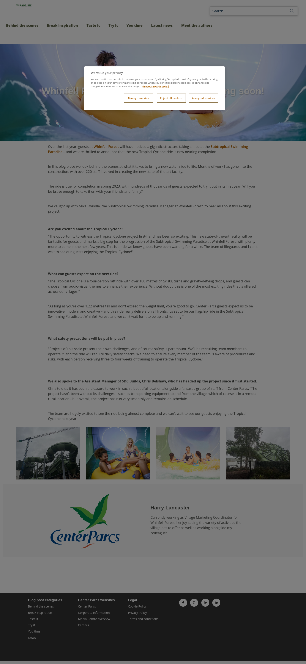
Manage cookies (138, 98)
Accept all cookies (203, 98)
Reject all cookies (171, 98)
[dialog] (154, 88)
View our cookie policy (155, 86)
